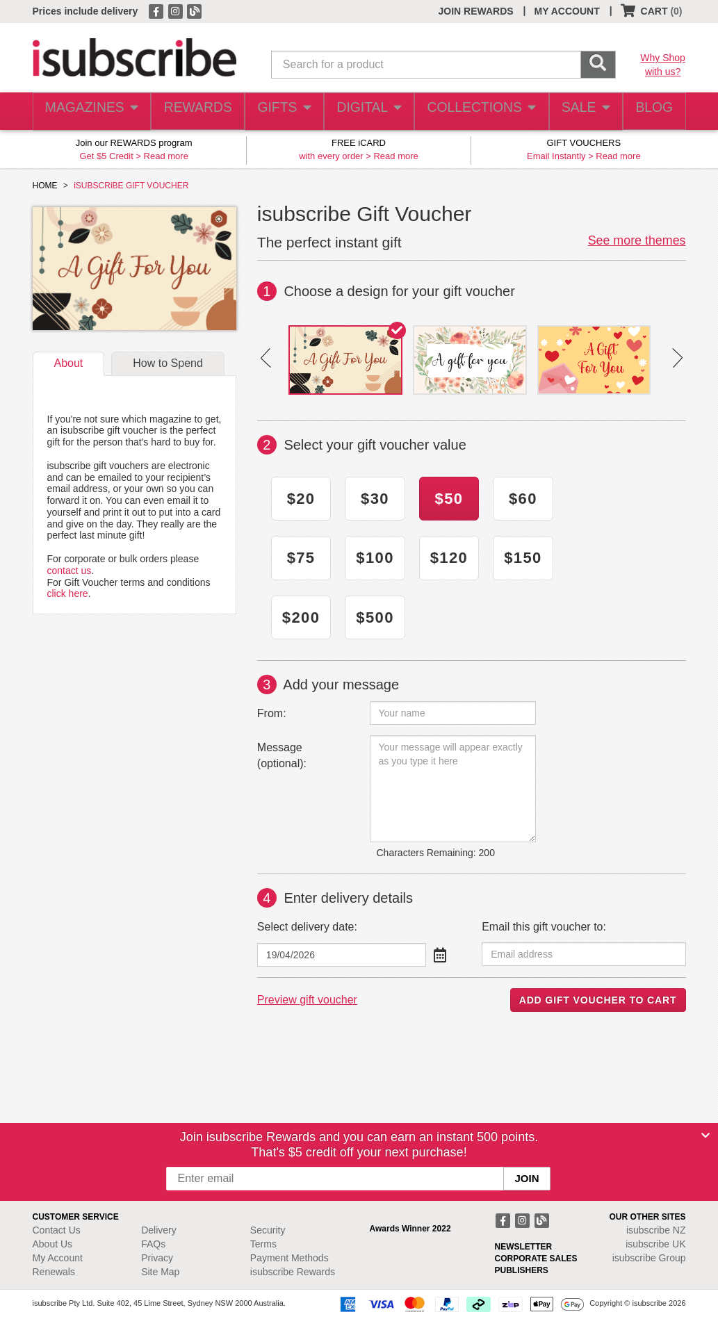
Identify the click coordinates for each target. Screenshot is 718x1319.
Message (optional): (282, 755)
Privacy (157, 1257)
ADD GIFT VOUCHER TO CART (598, 1000)
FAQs (153, 1244)
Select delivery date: (307, 927)
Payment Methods (289, 1257)
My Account (58, 1257)
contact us (69, 570)
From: (271, 713)
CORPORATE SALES (536, 1258)
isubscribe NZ (656, 1230)
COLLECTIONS (477, 111)
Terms (263, 1244)
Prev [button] (266, 358)
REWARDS (193, 111)
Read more (166, 156)
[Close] (705, 1135)
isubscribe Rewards (292, 1271)
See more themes (637, 240)
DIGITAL (368, 111)
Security (268, 1230)
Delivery (159, 1230)
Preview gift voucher (307, 1000)
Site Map (160, 1271)
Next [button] (677, 358)
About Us (53, 1244)
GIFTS (281, 111)
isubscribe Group (649, 1257)
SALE (579, 111)
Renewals (54, 1271)
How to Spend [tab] (168, 363)
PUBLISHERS (521, 1270)
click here (67, 593)
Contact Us (57, 1230)
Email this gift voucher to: (544, 927)
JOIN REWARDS (475, 11)
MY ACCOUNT (567, 11)
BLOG (651, 111)
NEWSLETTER (524, 1247)
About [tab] (68, 363)
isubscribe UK (655, 1244)
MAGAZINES (90, 111)
